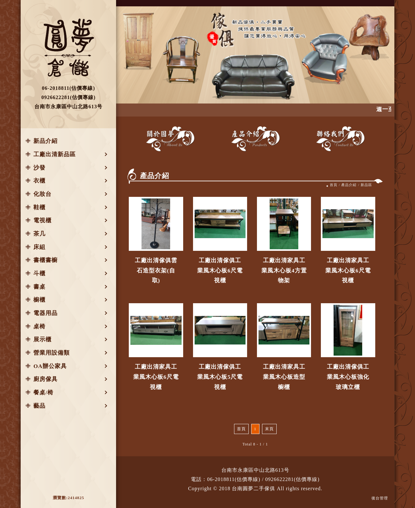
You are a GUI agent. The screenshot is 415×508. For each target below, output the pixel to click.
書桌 (39, 287)
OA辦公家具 (49, 366)
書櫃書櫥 (45, 260)
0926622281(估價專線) (292, 479)
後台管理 (379, 498)
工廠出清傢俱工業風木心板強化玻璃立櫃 (348, 377)
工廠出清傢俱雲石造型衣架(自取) (156, 270)
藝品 (39, 406)
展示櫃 (42, 339)
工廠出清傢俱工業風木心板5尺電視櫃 (220, 377)
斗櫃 (39, 273)
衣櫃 (39, 180)
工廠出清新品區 (54, 154)
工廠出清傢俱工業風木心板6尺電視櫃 (220, 270)
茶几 (39, 234)
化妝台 (42, 194)
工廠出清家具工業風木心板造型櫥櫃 (284, 377)
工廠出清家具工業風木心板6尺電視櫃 (348, 270)
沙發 (39, 167)
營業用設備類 (51, 353)
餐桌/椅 (43, 392)
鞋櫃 (39, 207)
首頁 (333, 185)
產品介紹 (348, 185)
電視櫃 (42, 220)
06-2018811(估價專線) (233, 479)
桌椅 (39, 326)
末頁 (269, 429)
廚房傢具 (45, 379)
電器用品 (45, 313)
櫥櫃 (39, 300)
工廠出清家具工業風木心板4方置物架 (284, 270)
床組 (39, 247)
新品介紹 (45, 141)
